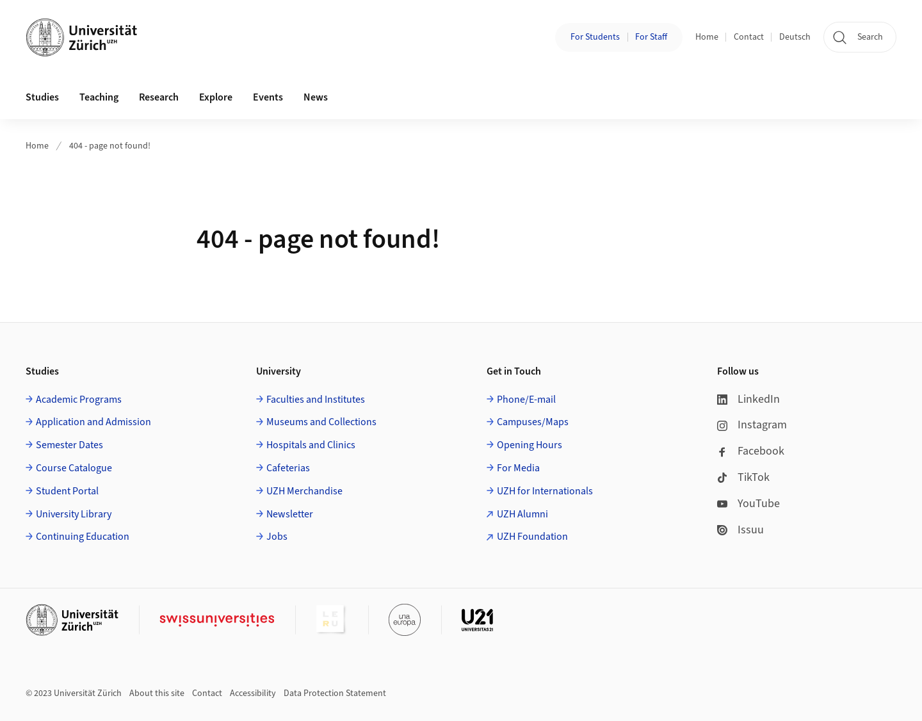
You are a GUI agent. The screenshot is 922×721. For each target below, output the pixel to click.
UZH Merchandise (304, 491)
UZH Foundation (532, 537)
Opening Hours (529, 445)
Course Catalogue (74, 468)
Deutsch (795, 37)
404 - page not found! (109, 146)
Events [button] (268, 97)
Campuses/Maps (533, 422)
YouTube (748, 504)
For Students (595, 37)
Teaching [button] (98, 97)
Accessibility (253, 693)
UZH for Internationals (545, 491)
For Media (518, 468)
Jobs (276, 537)
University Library (73, 514)
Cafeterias (288, 468)
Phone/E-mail (526, 400)
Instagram (752, 425)
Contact (749, 37)
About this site (156, 693)
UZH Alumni (522, 514)
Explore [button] (215, 97)
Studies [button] (42, 97)
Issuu (740, 530)
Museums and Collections (321, 422)
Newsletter (289, 514)
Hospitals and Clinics (310, 445)
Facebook (750, 451)
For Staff (651, 37)
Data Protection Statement (335, 693)
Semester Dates (69, 445)
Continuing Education (82, 537)
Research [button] (159, 97)
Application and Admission (93, 422)
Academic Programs (79, 400)
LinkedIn (748, 399)
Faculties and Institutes (315, 400)
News (315, 97)
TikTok (743, 477)
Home (706, 37)
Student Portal (67, 491)
